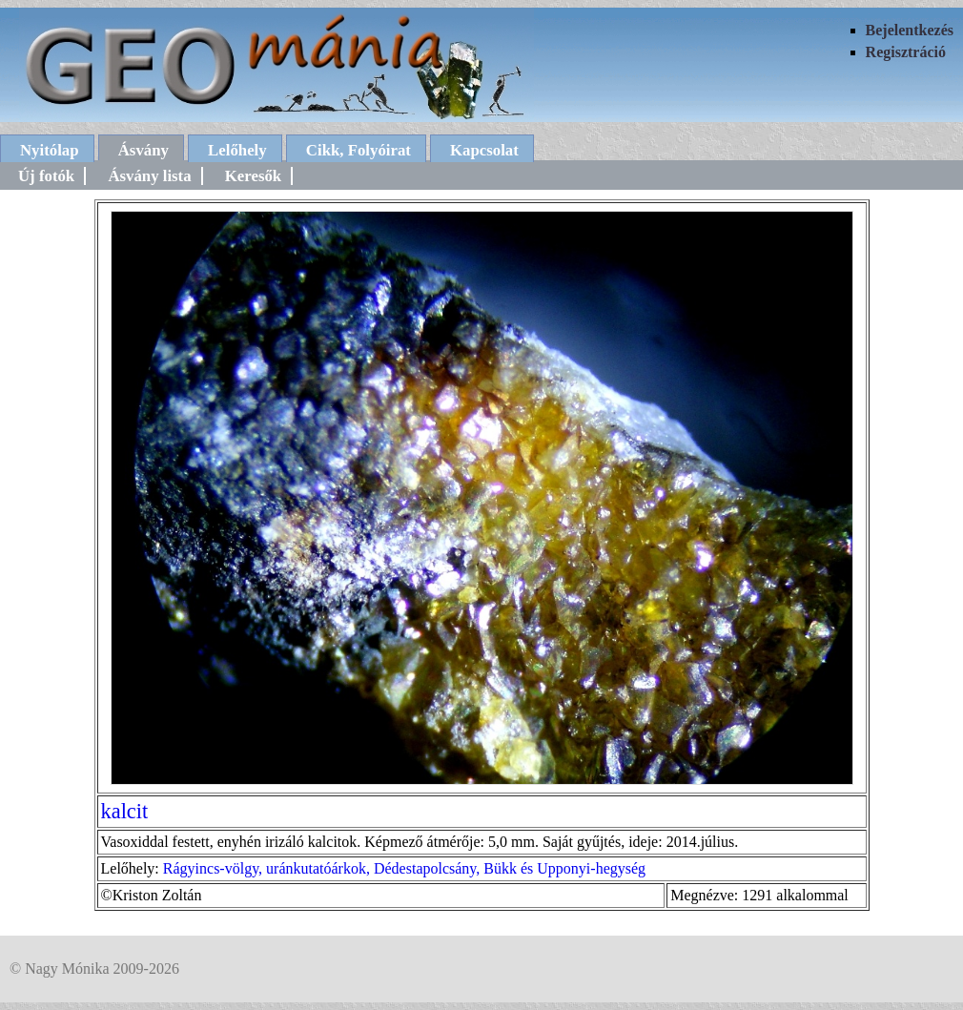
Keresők (253, 176)
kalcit (125, 811)
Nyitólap (49, 150)
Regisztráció (906, 52)
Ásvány (143, 150)
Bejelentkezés (909, 30)
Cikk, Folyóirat (358, 150)
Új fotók (46, 176)
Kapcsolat (484, 150)
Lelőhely (237, 150)
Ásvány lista (149, 176)
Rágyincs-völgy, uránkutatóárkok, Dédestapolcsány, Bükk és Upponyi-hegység (404, 868)
